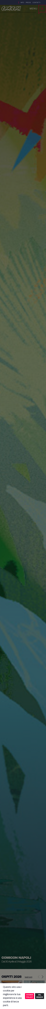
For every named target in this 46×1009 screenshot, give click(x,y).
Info (22, 2)
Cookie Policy (29, 996)
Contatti (36, 2)
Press (28, 2)
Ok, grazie (39, 996)
